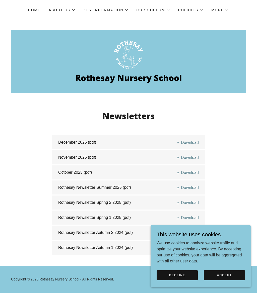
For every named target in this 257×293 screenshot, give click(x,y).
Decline (177, 275)
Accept (224, 275)
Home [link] (34, 10)
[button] (62, 10)
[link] (128, 54)
